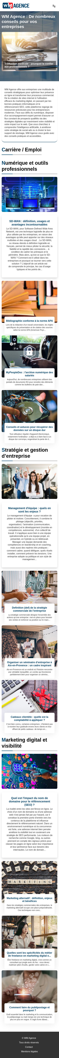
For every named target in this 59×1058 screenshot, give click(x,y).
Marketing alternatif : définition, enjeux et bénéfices (29, 900)
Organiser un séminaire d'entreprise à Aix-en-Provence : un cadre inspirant (29, 664)
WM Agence (30, 1038)
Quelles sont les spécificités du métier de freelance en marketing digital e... (29, 954)
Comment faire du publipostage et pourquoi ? (29, 1009)
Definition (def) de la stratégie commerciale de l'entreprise (29, 609)
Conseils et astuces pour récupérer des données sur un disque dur (29, 429)
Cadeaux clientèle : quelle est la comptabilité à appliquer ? (29, 718)
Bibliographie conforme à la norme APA (29, 320)
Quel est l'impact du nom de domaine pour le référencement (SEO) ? (29, 801)
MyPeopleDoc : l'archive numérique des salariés (29, 374)
